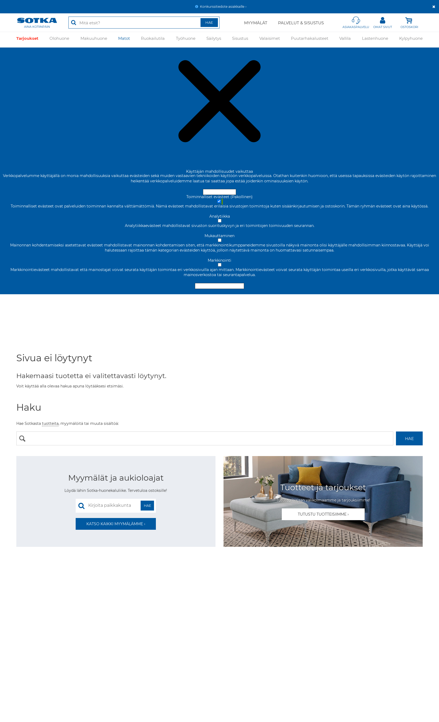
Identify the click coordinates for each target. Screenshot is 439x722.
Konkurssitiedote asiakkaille (222, 7)
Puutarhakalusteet (309, 39)
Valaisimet (269, 39)
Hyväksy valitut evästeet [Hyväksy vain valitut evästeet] (219, 286)
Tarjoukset (27, 39)
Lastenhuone (375, 39)
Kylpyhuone (411, 39)
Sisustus (240, 39)
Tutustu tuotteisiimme (322, 514)
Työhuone (185, 39)
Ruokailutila (153, 39)
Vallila (345, 39)
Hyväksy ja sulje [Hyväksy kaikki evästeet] (219, 192)
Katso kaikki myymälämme (114, 523)
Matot (124, 39)
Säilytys (213, 39)
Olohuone (59, 39)
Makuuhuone (93, 39)
